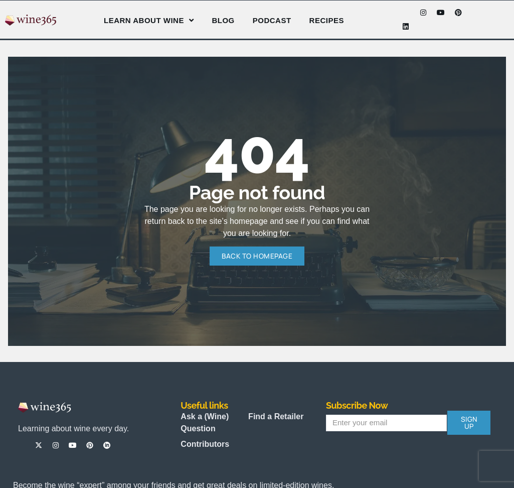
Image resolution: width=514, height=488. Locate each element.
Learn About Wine (149, 20)
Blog (223, 20)
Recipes (326, 20)
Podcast (272, 20)
